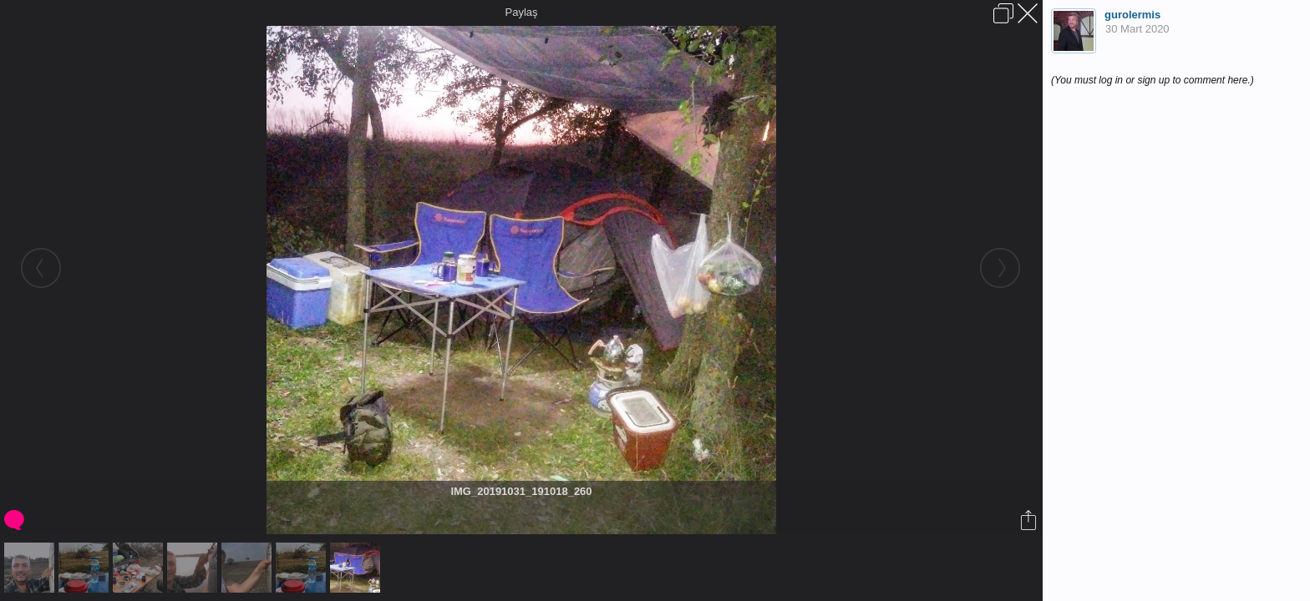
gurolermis (1132, 14)
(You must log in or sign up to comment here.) (1152, 80)
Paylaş (521, 12)
